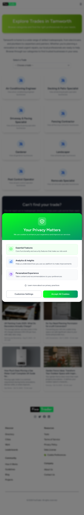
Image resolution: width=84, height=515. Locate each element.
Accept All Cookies (60, 294)
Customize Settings (24, 294)
